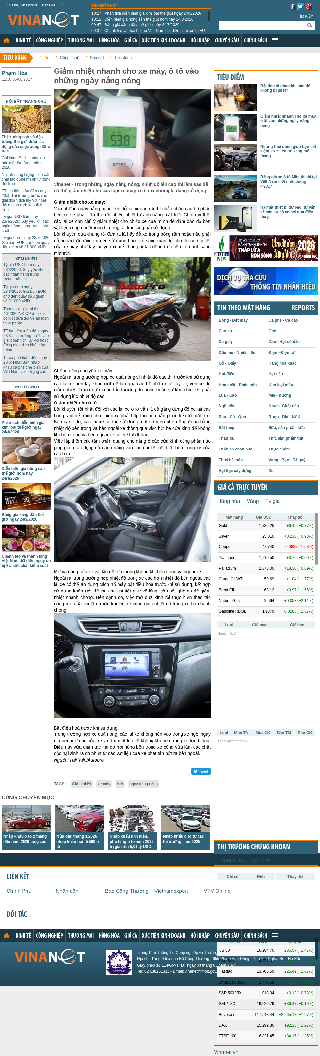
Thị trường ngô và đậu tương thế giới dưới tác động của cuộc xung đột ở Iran (26, 144)
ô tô (120, 784)
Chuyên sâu (227, 41)
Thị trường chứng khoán (253, 847)
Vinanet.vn (226, 1052)
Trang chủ (6, 40)
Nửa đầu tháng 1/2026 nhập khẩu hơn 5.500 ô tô (77, 841)
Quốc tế (260, 860)
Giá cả (130, 41)
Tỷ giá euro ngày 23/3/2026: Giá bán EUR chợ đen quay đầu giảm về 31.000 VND (26, 242)
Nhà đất (97, 57)
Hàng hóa (109, 41)
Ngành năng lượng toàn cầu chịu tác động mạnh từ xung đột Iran (26, 179)
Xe (46, 57)
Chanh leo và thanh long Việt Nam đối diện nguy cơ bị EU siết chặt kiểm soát (26, 561)
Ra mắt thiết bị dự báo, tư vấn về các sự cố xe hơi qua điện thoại (287, 212)
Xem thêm (275, 39)
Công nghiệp (49, 41)
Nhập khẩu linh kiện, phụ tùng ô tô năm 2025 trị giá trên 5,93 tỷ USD (131, 841)
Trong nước (231, 860)
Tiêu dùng (15, 58)
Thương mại (81, 41)
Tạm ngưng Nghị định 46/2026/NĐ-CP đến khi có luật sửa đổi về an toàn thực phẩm (26, 316)
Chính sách (255, 41)
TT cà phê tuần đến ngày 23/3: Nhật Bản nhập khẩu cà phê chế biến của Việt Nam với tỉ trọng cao (25, 364)
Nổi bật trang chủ (26, 101)
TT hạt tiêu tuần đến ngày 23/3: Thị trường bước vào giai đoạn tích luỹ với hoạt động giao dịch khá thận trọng (24, 200)
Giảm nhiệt (81, 784)
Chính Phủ (19, 891)
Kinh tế (23, 41)
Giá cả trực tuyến (242, 488)
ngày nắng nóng (144, 784)
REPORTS (303, 308)
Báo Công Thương (127, 891)
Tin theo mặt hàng (243, 308)
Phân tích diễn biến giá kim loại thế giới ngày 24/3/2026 (146, 13)
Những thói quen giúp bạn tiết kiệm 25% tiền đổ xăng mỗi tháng (288, 151)
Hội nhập (200, 41)
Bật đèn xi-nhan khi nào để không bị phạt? (285, 88)
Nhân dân (67, 891)
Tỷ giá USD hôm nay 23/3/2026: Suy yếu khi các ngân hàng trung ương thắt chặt (25, 223)
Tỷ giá (272, 501)
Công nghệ (69, 57)
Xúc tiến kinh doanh (163, 41)
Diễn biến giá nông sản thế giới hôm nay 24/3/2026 (142, 19)
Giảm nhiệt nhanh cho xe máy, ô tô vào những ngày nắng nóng (288, 121)
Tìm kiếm (305, 16)
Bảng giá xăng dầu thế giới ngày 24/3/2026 (135, 25)
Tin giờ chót (104, 5)
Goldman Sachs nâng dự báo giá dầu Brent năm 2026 (23, 163)
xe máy (104, 784)
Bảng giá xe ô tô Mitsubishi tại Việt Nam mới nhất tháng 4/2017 (288, 182)
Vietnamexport (171, 891)
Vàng (253, 501)
